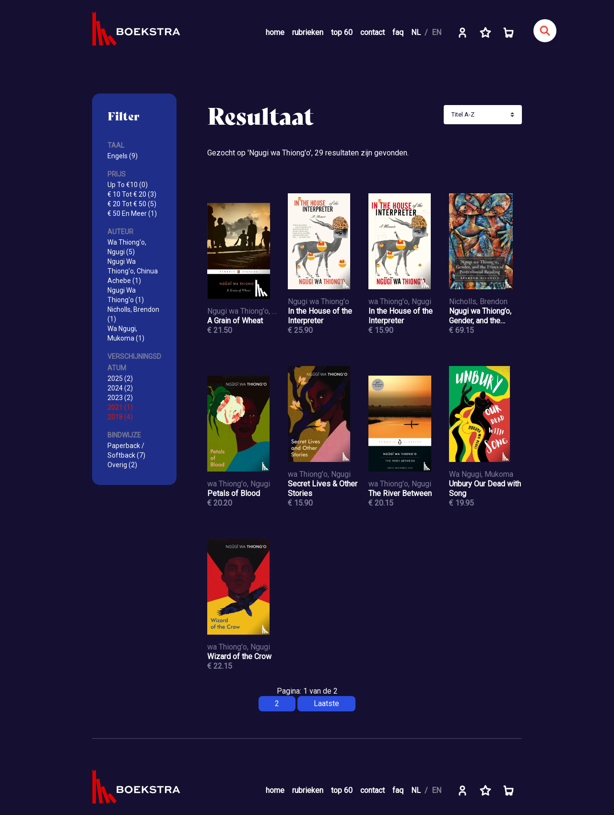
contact (372, 32)
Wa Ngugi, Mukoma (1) (125, 333)
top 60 (342, 32)
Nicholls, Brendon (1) (133, 314)
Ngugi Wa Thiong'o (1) (125, 295)
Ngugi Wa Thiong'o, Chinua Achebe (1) (132, 271)
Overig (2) (122, 465)
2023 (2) (120, 398)
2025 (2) (120, 378)
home (275, 32)
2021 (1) (120, 407)
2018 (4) (120, 417)
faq (397, 32)
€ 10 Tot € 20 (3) (131, 194)
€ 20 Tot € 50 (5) (131, 204)
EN (436, 32)
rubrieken (307, 32)
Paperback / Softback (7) (126, 450)
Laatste (326, 703)
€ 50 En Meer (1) (132, 213)
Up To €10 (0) (127, 185)
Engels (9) (122, 156)
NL (416, 32)
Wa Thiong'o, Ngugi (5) (126, 247)
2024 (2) (120, 388)
